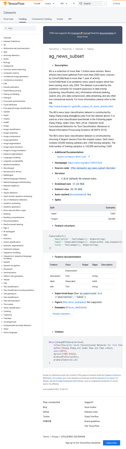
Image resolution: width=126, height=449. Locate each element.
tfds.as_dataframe (76, 307)
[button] (19, 41)
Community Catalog (42, 19)
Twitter (46, 416)
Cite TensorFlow (92, 426)
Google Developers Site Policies (69, 381)
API (62, 3)
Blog (45, 407)
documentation (107, 33)
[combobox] (92, 3)
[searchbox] (20, 28)
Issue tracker (90, 407)
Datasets (10, 13)
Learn (48, 3)
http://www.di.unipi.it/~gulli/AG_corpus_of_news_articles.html (81, 106)
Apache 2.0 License (106, 378)
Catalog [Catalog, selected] (23, 19)
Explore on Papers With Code (73, 156)
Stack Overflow (92, 416)
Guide (60, 19)
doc (90, 293)
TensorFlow (54, 49)
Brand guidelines (92, 421)
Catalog (90, 49)
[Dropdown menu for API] (67, 3)
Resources (67, 49)
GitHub (116, 3)
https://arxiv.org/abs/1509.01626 (85, 162)
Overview (8, 19)
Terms (46, 437)
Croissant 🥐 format (80, 33)
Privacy (55, 437)
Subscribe (112, 443)
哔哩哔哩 (47, 421)
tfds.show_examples (74, 302)
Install (37, 3)
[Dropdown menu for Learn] (54, 3)
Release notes (91, 412)
